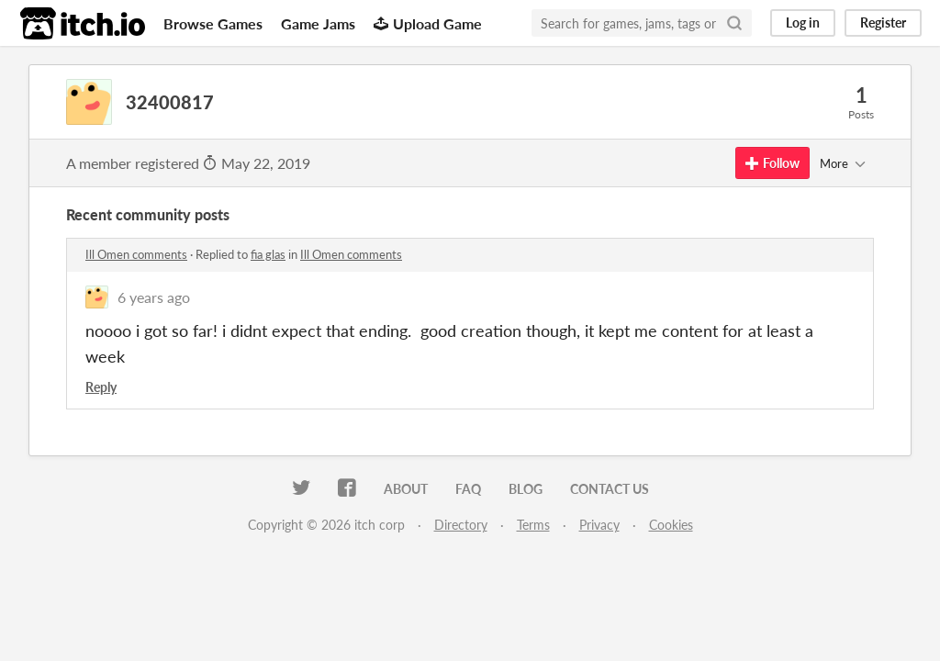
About (406, 489)
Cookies (671, 524)
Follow (772, 163)
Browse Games (213, 23)
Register (883, 22)
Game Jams (318, 23)
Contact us (609, 489)
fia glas (268, 254)
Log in (803, 22)
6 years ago (154, 297)
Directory (460, 524)
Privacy (599, 524)
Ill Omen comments (136, 254)
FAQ (468, 489)
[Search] (734, 23)
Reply (101, 387)
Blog (526, 489)
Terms (533, 524)
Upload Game (428, 23)
